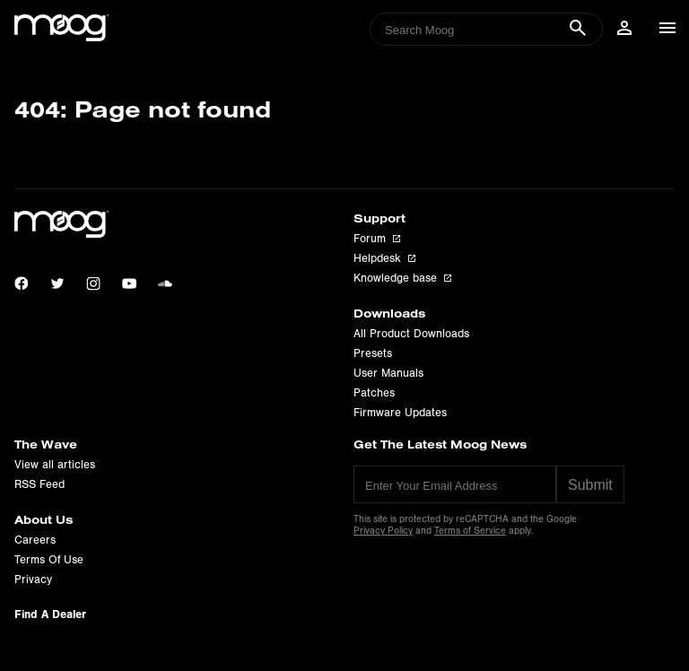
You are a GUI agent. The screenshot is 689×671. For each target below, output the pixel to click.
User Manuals (388, 373)
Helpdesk (384, 258)
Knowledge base (402, 278)
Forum (376, 238)
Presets (372, 353)
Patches (374, 393)
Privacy (33, 579)
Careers (35, 540)
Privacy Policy (383, 530)
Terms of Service (470, 530)
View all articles (54, 464)
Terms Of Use (48, 559)
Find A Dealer (50, 614)
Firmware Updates (400, 412)
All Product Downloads (411, 333)
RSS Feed (39, 484)
